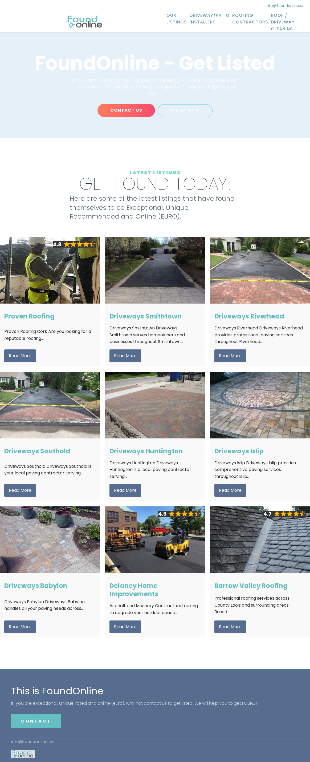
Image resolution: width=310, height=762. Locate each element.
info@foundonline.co (285, 5)
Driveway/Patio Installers (210, 18)
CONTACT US (126, 110)
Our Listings (176, 18)
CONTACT (36, 720)
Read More (20, 355)
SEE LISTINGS (185, 110)
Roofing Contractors (250, 18)
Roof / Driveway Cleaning (283, 22)
